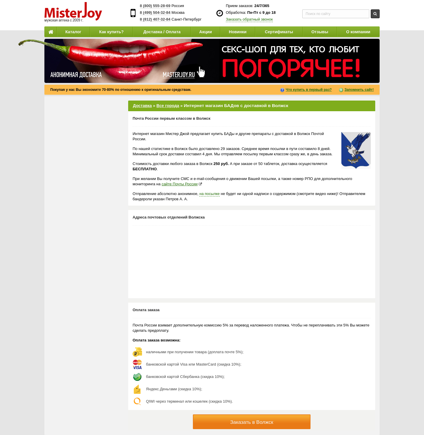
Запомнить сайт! (359, 90)
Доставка (142, 105)
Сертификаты (279, 31)
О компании (358, 31)
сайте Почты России (180, 184)
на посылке (209, 193)
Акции (205, 31)
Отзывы (319, 31)
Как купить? (111, 31)
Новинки (237, 31)
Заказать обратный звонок (249, 19)
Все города (167, 105)
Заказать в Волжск (251, 422)
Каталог (73, 31)
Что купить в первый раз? (309, 90)
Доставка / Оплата (162, 31)
